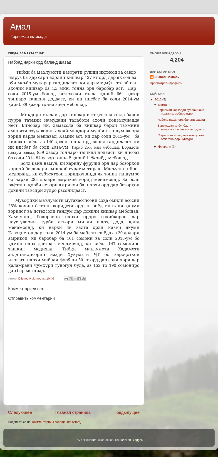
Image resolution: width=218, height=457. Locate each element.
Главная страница (73, 412)
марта (163, 104)
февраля (165, 146)
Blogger (137, 440)
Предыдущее (126, 412)
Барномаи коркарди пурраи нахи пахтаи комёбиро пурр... (181, 111)
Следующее (20, 412)
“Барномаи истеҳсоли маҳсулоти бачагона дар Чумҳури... (181, 137)
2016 (158, 99)
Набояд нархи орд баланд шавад (181, 119)
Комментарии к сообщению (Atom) (56, 422)
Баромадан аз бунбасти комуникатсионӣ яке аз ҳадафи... (183, 127)
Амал (20, 26)
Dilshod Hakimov (166, 77)
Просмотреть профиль (166, 83)
